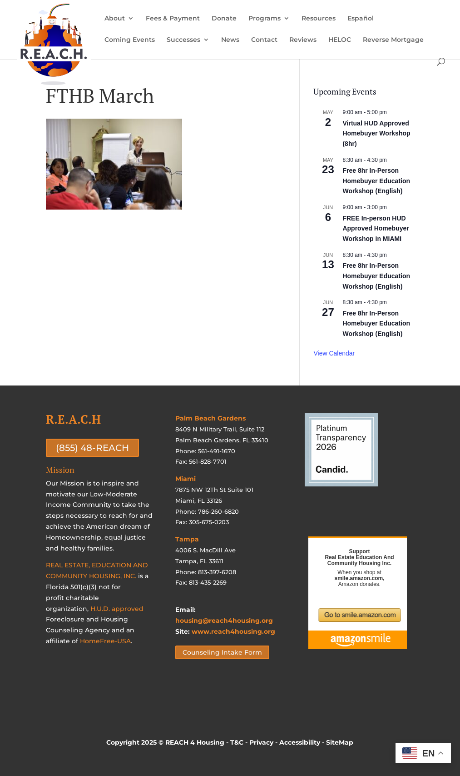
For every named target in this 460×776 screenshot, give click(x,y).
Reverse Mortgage (393, 40)
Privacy (261, 742)
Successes (183, 40)
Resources (319, 18)
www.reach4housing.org (233, 631)
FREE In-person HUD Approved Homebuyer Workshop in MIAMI (375, 228)
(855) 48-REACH (92, 447)
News (230, 40)
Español (360, 18)
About (114, 18)
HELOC (339, 40)
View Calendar (334, 353)
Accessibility (299, 742)
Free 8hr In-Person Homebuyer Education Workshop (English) (376, 181)
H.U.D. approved (116, 609)
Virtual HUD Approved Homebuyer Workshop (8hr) (376, 133)
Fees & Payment (173, 18)
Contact (264, 40)
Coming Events (129, 40)
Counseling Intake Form (222, 652)
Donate (224, 18)
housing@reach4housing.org (224, 620)
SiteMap (339, 742)
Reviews (303, 40)
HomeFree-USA (105, 641)
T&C (236, 742)
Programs (264, 18)
